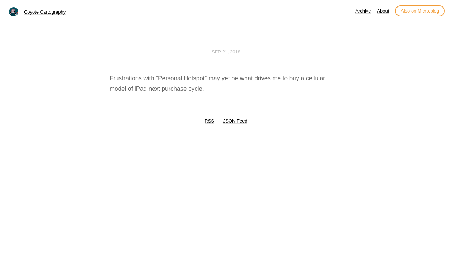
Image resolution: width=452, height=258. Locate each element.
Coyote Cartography (45, 12)
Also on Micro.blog (420, 11)
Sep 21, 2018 (226, 51)
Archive (363, 11)
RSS (209, 121)
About (383, 11)
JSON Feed (235, 121)
